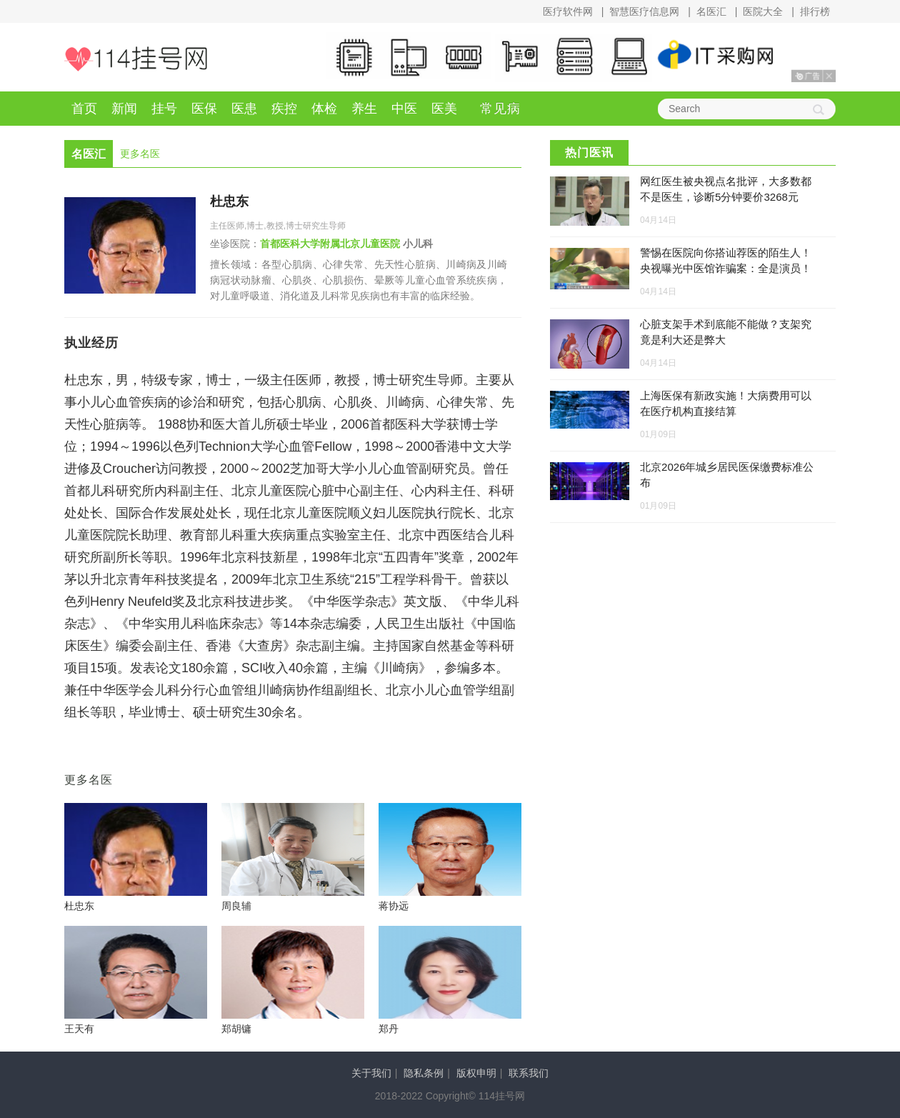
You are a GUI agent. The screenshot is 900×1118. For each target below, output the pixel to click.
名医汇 (711, 11)
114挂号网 (135, 59)
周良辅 (236, 906)
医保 (204, 108)
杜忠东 (229, 201)
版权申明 (476, 1073)
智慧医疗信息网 (644, 11)
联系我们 (529, 1073)
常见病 (500, 108)
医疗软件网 (568, 11)
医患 (244, 108)
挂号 (164, 108)
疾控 (284, 108)
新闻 (124, 108)
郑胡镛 (236, 1028)
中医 (404, 108)
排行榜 (815, 11)
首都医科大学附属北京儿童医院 (330, 243)
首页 (84, 108)
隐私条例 (424, 1073)
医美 (444, 108)
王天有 (79, 1028)
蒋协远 (394, 906)
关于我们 (371, 1073)
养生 (364, 108)
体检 (324, 108)
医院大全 (763, 11)
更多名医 (140, 153)
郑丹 (389, 1028)
